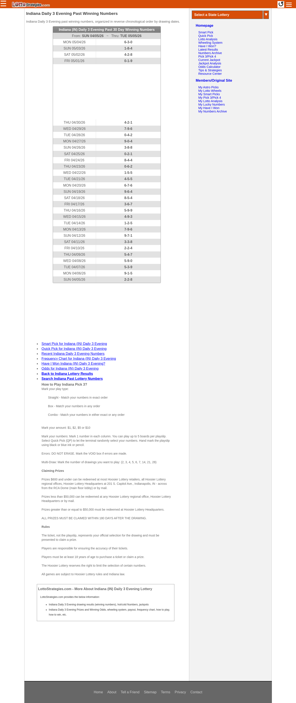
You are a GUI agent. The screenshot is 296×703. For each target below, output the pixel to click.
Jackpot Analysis (209, 63)
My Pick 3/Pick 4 (209, 97)
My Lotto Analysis (210, 101)
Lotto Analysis (207, 39)
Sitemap (150, 692)
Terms (165, 692)
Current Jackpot (209, 60)
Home (98, 692)
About (111, 692)
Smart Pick (205, 32)
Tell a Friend (130, 692)
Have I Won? (207, 46)
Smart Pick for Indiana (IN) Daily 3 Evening (74, 344)
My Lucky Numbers (211, 104)
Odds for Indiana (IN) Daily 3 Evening (70, 368)
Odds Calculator (209, 67)
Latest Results (208, 49)
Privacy (180, 692)
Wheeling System (210, 42)
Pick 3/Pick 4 (207, 56)
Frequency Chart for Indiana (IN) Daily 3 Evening (79, 358)
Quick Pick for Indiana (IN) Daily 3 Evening (74, 349)
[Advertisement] (106, 92)
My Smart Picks (209, 94)
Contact (196, 692)
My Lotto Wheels (209, 90)
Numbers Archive (210, 53)
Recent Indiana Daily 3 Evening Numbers (73, 353)
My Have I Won (208, 108)
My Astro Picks (208, 87)
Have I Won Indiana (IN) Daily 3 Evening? (73, 363)
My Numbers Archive (212, 111)
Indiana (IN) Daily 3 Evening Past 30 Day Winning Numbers (107, 29)
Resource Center (210, 73)
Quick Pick (205, 35)
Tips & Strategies (210, 70)
